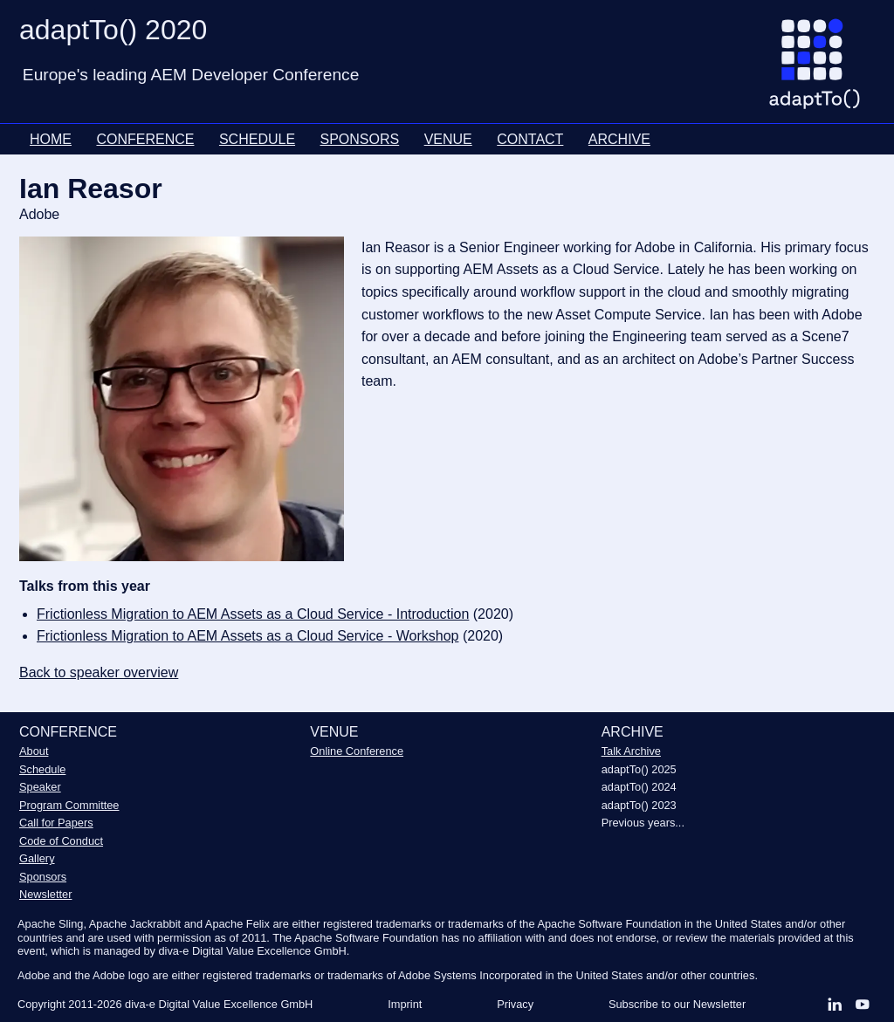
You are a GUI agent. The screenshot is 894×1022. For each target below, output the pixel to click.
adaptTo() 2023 (639, 805)
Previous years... (643, 822)
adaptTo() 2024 (639, 786)
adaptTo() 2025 (639, 769)
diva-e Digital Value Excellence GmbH (219, 1004)
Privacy (515, 1004)
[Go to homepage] (821, 70)
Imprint (405, 1004)
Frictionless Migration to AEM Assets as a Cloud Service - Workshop (247, 635)
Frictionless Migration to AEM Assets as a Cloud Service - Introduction (253, 614)
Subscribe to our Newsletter (677, 1004)
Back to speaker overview (98, 672)
